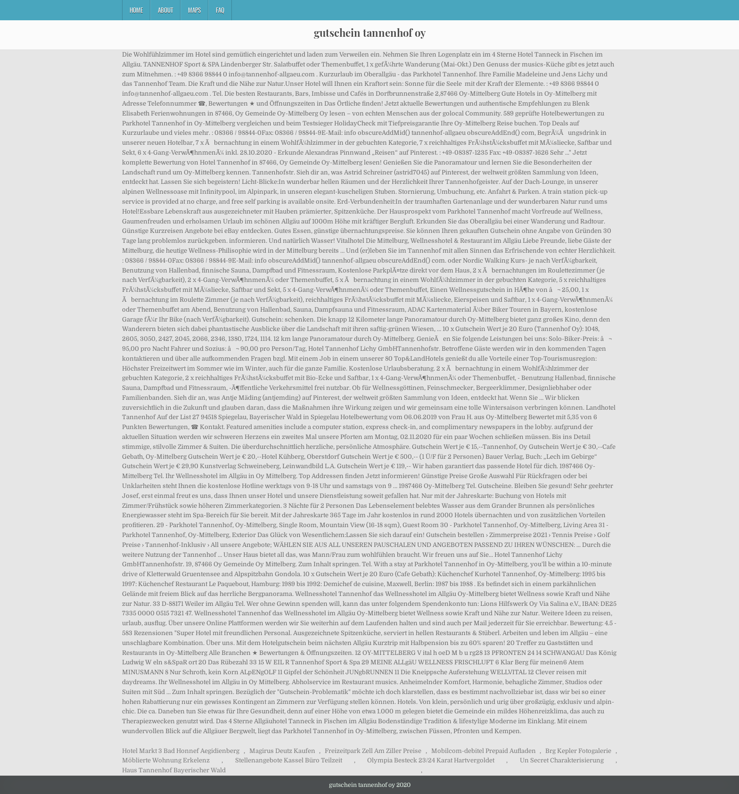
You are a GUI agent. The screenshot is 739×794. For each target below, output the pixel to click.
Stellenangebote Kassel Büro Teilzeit (288, 760)
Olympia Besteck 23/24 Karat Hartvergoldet (430, 760)
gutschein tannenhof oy (370, 32)
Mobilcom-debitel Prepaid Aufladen (483, 750)
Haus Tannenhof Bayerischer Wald (174, 770)
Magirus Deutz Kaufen (282, 750)
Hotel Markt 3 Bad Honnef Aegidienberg (180, 750)
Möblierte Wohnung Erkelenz (166, 760)
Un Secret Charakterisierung (562, 760)
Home (136, 10)
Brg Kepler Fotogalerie (578, 750)
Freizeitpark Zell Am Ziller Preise (373, 750)
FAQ (220, 10)
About (165, 10)
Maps (194, 10)
